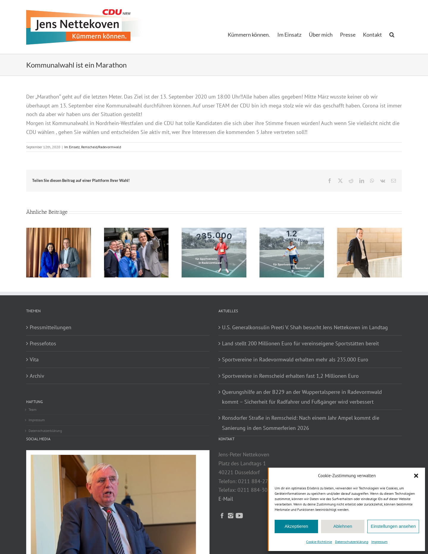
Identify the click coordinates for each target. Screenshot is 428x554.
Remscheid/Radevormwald (101, 147)
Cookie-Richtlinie (319, 541)
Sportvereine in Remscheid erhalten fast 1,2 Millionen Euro (290, 375)
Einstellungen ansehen (393, 526)
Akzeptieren (296, 526)
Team (33, 409)
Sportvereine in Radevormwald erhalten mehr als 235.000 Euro (295, 359)
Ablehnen (342, 526)
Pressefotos (43, 343)
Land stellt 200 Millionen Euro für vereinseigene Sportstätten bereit (300, 343)
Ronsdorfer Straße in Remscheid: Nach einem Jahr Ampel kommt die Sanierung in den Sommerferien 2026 (300, 422)
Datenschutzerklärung (351, 541)
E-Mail (225, 498)
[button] (416, 476)
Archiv (37, 375)
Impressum (379, 541)
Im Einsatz (72, 147)
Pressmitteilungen (50, 327)
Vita (34, 359)
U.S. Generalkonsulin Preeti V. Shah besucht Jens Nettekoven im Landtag (305, 327)
